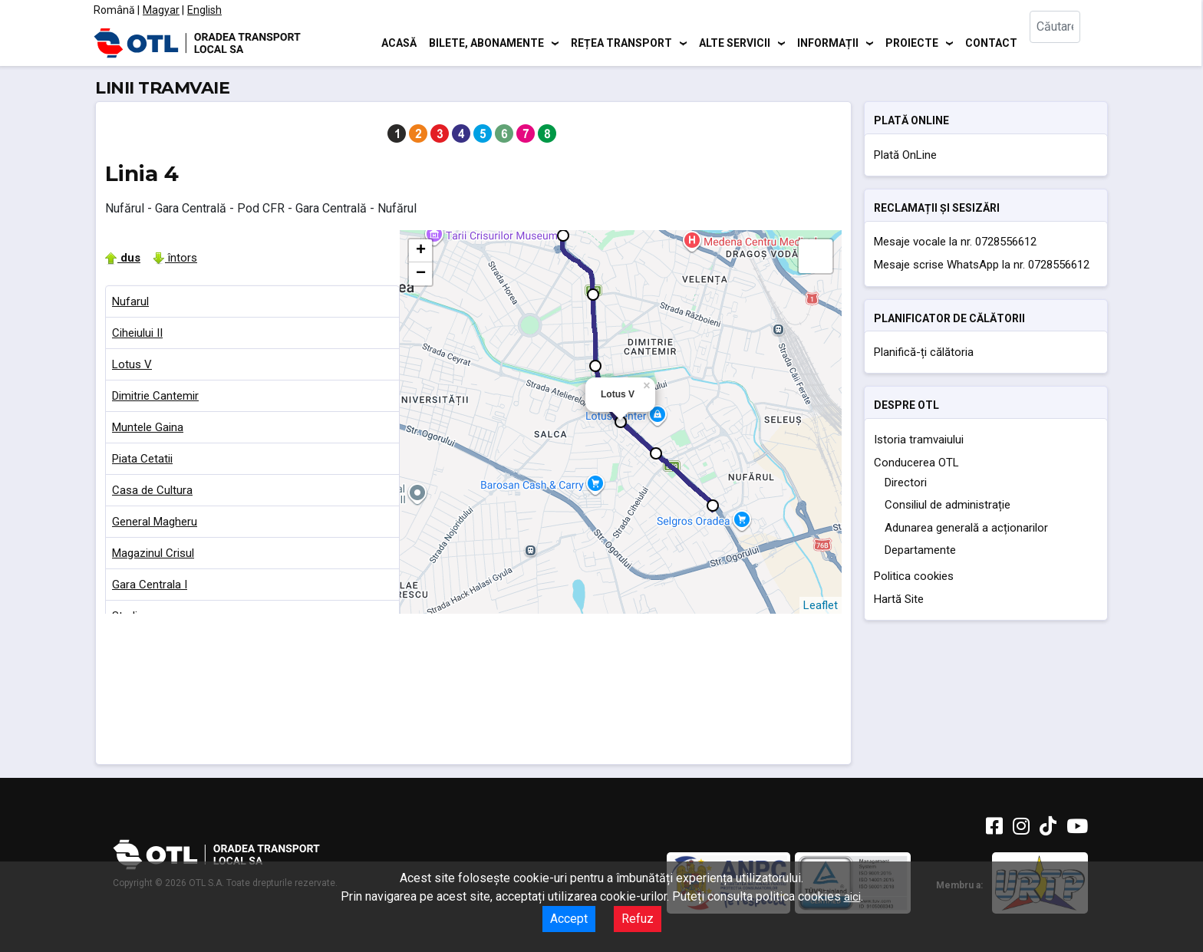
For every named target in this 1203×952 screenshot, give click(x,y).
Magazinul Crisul (153, 553)
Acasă (399, 42)
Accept (569, 918)
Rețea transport (621, 42)
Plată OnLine (905, 155)
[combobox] (1068, 42)
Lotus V (132, 364)
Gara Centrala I (149, 584)
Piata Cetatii (142, 459)
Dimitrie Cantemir (155, 396)
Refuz (637, 918)
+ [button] (421, 250)
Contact (991, 42)
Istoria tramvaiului (919, 439)
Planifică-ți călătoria (924, 352)
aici (852, 897)
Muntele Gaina (147, 427)
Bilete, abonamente (486, 42)
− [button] (421, 273)
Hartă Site (899, 599)
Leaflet (820, 605)
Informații (828, 42)
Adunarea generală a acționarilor (966, 528)
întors (175, 258)
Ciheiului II (137, 333)
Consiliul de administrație (947, 505)
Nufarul (130, 301)
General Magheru (154, 522)
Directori (906, 482)
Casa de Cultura (152, 490)
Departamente (920, 550)
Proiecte (911, 42)
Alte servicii (734, 42)
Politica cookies (914, 576)
